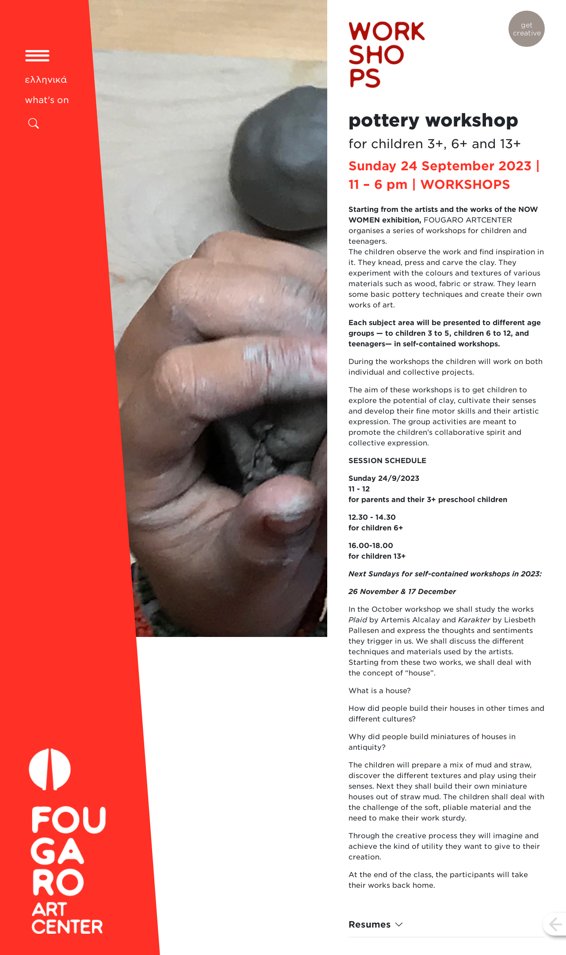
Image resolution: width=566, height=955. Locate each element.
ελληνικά (46, 79)
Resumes (369, 924)
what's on (47, 100)
